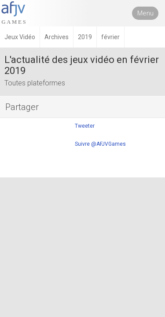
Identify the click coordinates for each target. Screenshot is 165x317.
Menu (145, 13)
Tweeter (85, 126)
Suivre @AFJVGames (100, 144)
